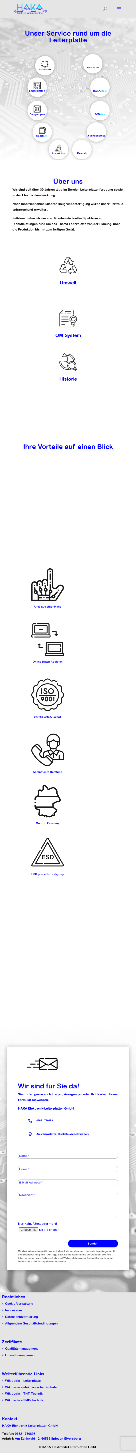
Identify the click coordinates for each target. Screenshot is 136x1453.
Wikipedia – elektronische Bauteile (31, 1387)
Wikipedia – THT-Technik (24, 1393)
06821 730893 (44, 1120)
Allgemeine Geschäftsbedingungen (31, 1323)
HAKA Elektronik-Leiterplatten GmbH (30, 1425)
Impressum (13, 1310)
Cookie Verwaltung (19, 1303)
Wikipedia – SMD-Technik (24, 1400)
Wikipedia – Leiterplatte (23, 1380)
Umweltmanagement (20, 1355)
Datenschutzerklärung (21, 1316)
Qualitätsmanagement (21, 1348)
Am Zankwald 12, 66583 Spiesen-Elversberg (48, 1438)
